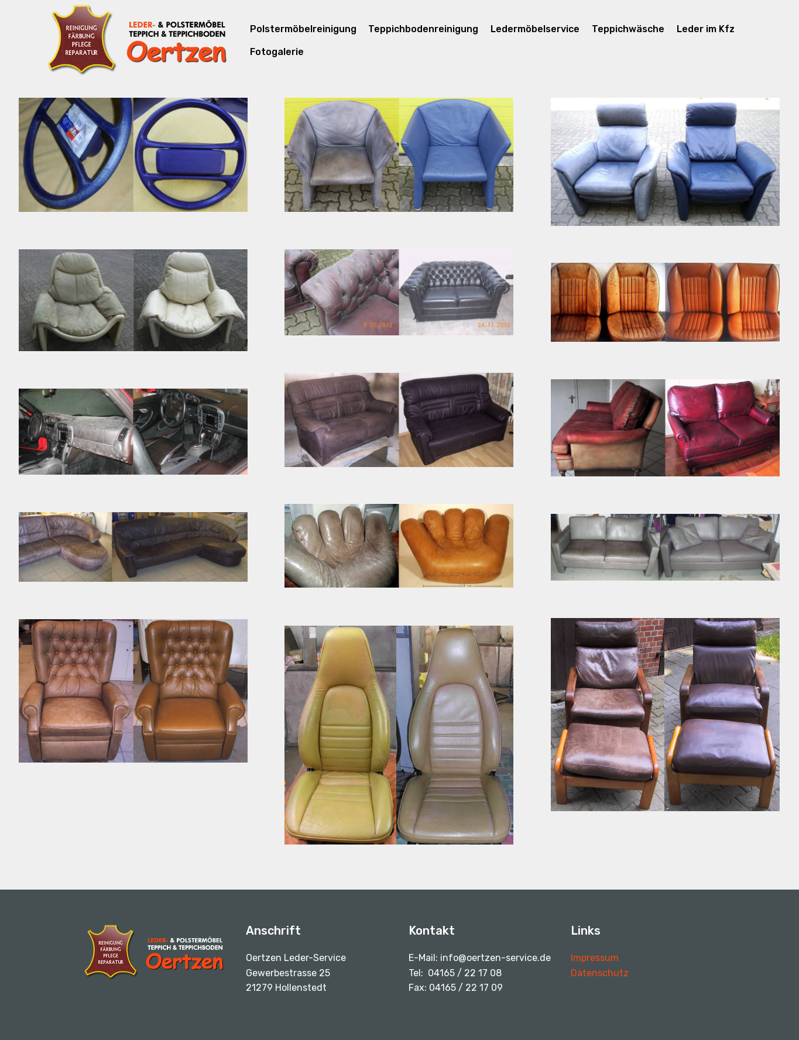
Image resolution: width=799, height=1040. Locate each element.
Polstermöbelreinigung (303, 29)
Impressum (595, 957)
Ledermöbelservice (535, 29)
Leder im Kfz (706, 29)
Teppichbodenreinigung (423, 29)
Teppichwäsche (628, 29)
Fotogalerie (277, 51)
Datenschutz (600, 973)
